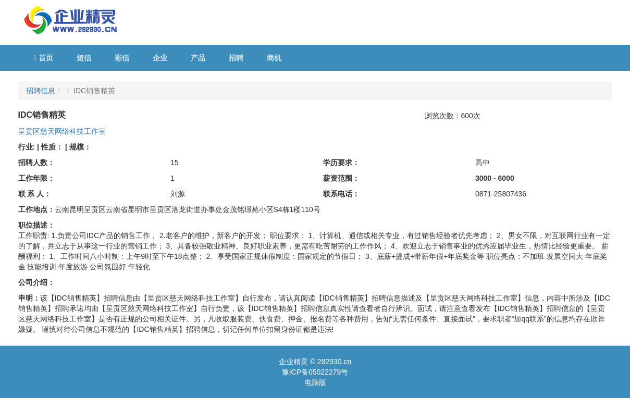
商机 (274, 58)
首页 (43, 58)
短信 (84, 58)
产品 (198, 58)
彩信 (122, 58)
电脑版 (315, 382)
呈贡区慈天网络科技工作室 (62, 131)
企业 (160, 58)
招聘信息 (40, 90)
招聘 (236, 58)
